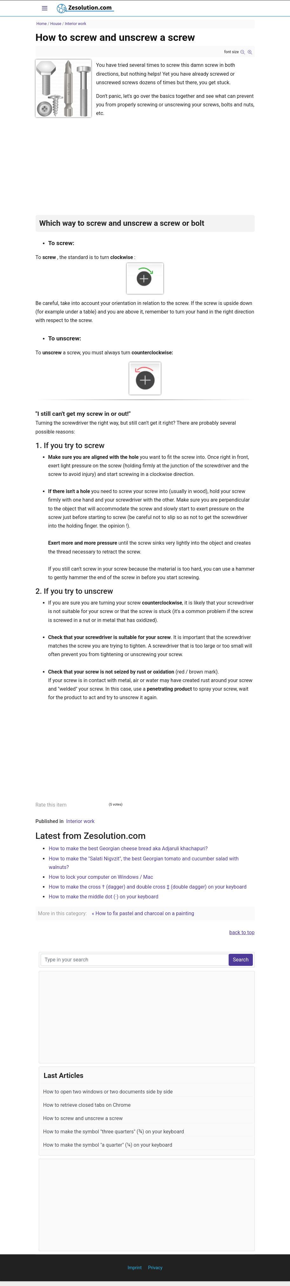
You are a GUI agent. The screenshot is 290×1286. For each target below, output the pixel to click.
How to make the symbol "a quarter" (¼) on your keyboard (107, 1145)
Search (240, 960)
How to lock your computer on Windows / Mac (101, 877)
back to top (242, 932)
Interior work (80, 821)
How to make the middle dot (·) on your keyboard (103, 897)
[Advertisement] (145, 170)
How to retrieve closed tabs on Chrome (87, 1105)
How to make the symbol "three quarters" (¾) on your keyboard (113, 1132)
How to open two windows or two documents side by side (108, 1092)
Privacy (155, 1267)
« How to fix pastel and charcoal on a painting (143, 913)
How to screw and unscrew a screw (83, 1118)
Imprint (135, 1267)
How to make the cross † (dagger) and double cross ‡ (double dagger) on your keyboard (148, 887)
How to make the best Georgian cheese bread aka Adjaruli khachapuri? (128, 849)
